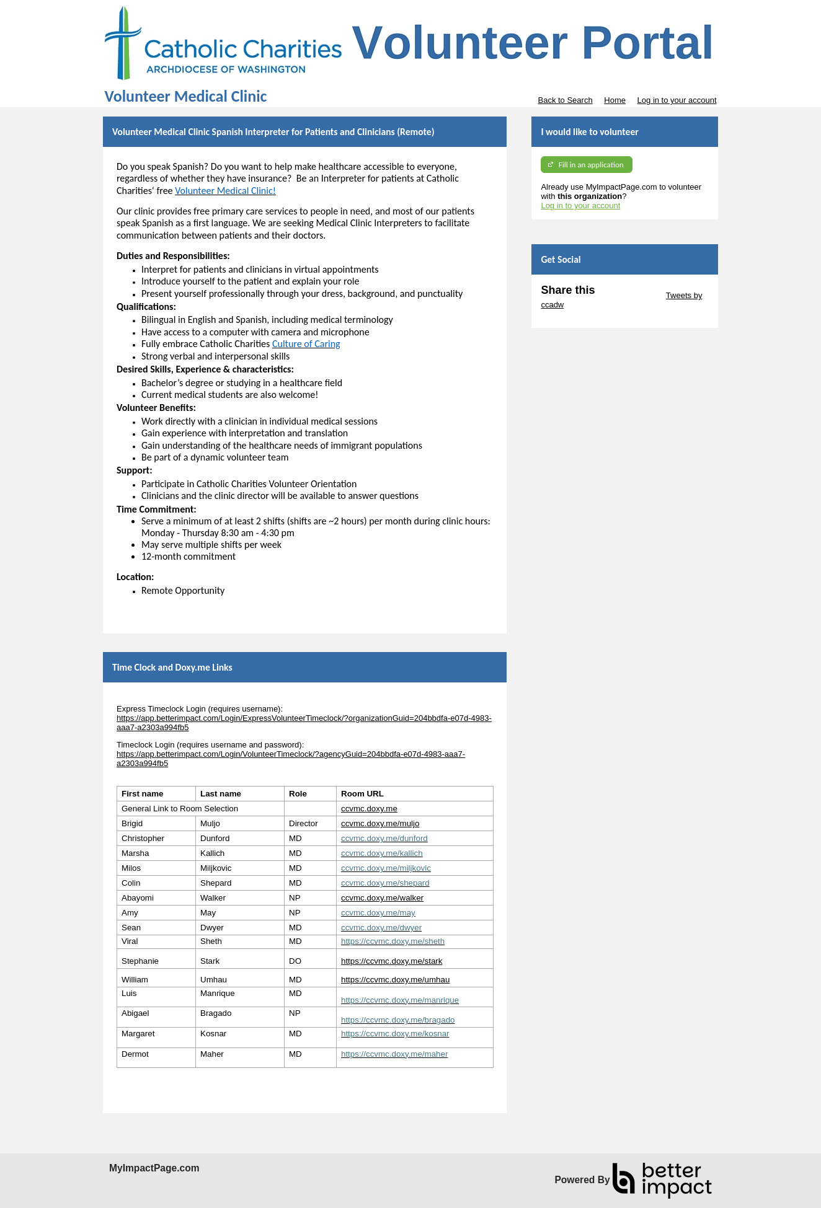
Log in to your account (677, 100)
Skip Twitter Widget (629, 295)
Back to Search (565, 100)
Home (615, 100)
